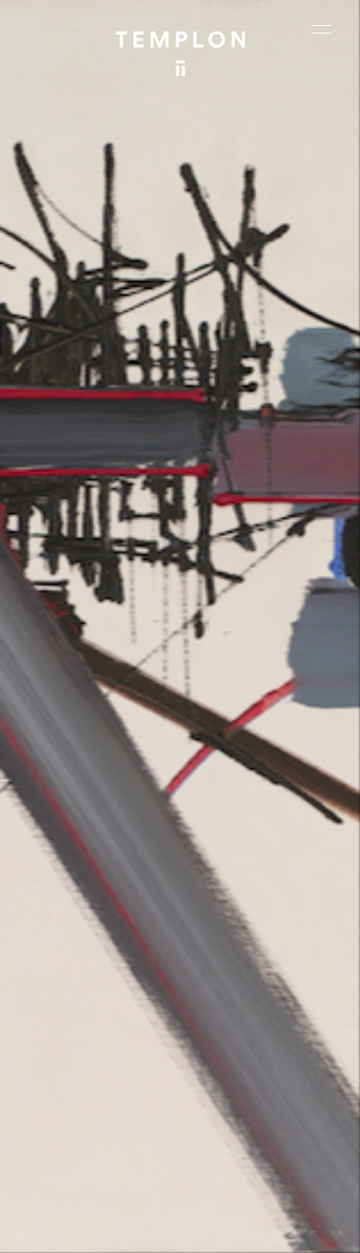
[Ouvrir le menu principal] (321, 29)
